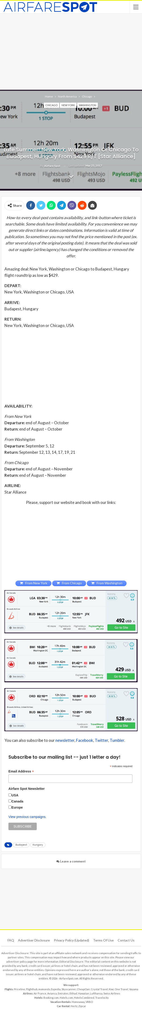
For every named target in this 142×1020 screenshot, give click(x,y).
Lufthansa (96, 993)
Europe (17, 807)
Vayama (133, 989)
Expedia (56, 989)
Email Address (21, 771)
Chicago (51, 105)
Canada (17, 801)
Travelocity (102, 997)
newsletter (64, 740)
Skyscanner (69, 989)
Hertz (74, 1006)
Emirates (63, 993)
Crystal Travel (99, 989)
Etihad (73, 993)
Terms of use (103, 940)
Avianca (52, 993)
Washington (87, 105)
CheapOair (83, 989)
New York (68, 105)
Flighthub (31, 989)
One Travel (121, 989)
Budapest (21, 845)
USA (14, 795)
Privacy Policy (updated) (71, 940)
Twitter (101, 740)
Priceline (19, 989)
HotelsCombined (84, 997)
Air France (40, 993)
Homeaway (78, 1001)
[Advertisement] (71, 51)
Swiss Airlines (111, 993)
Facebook (84, 740)
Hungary (38, 845)
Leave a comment (71, 861)
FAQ (10, 940)
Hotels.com (66, 997)
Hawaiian (83, 993)
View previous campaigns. (27, 817)
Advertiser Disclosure (34, 940)
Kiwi (111, 989)
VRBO (89, 1001)
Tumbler (117, 740)
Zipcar (82, 1006)
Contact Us (126, 940)
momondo (44, 989)
